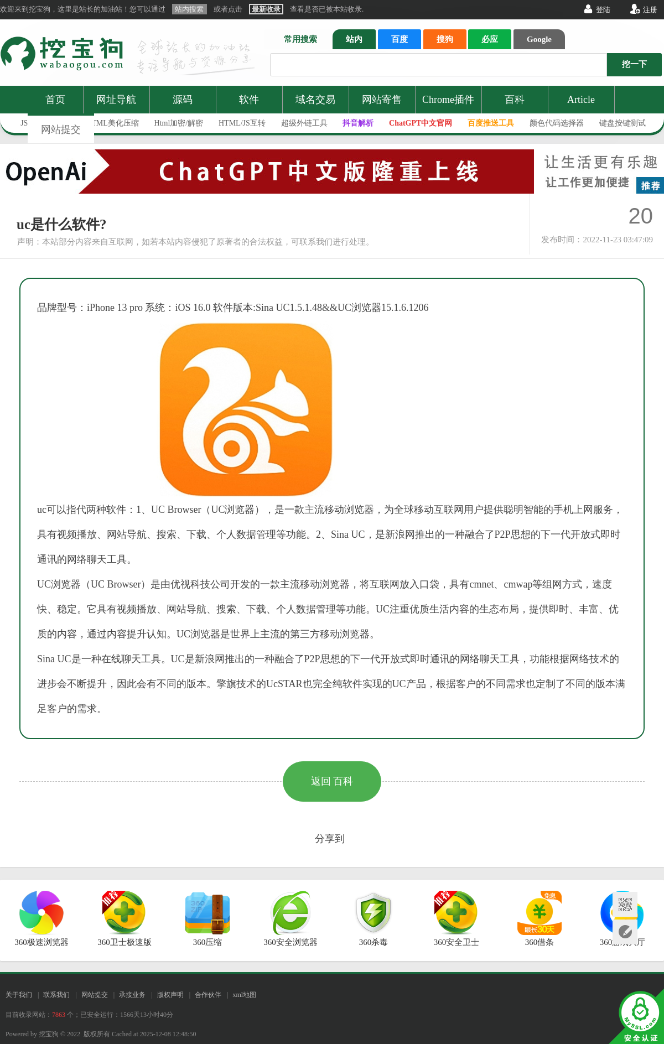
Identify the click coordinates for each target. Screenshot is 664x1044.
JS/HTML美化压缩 (107, 123)
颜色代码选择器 (557, 123)
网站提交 (61, 129)
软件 (249, 99)
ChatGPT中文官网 (420, 123)
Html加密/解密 (179, 123)
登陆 (603, 10)
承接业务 (132, 995)
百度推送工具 (491, 123)
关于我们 (19, 995)
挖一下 (634, 64)
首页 (55, 99)
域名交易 (315, 99)
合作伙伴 (208, 995)
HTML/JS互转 (242, 123)
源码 (183, 99)
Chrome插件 (448, 99)
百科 (515, 99)
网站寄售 (382, 99)
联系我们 (56, 995)
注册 (650, 10)
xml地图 (244, 995)
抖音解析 (358, 123)
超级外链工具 (304, 123)
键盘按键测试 (622, 123)
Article (581, 99)
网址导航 (116, 99)
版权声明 (170, 995)
